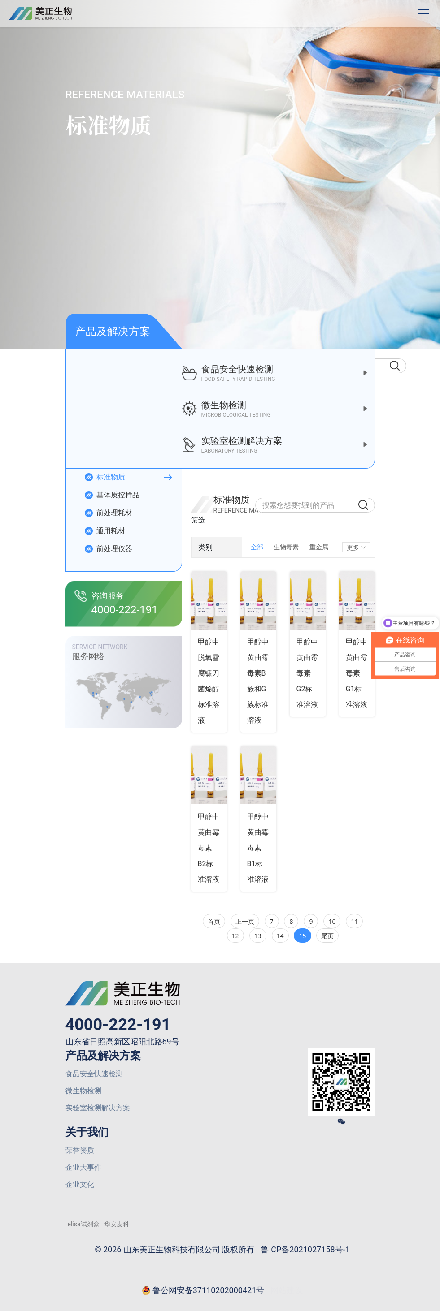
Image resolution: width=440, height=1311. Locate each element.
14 (280, 936)
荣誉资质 (79, 1150)
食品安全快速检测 (94, 1074)
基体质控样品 (112, 495)
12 (235, 936)
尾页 (327, 936)
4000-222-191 (118, 1024)
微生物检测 (83, 1091)
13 (257, 936)
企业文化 (79, 1184)
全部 (257, 547)
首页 (214, 921)
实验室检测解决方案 (97, 1108)
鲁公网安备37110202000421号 (203, 1290)
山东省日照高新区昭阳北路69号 (122, 1041)
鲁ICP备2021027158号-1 (305, 1249)
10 (331, 921)
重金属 (318, 547)
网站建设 (286, 1290)
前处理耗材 (108, 513)
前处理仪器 (108, 549)
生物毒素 (286, 547)
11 (354, 921)
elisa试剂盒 (84, 1224)
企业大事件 (83, 1167)
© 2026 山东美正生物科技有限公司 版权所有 (174, 1249)
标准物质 (105, 477)
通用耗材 (105, 531)
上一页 (244, 921)
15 (302, 936)
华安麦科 (116, 1224)
